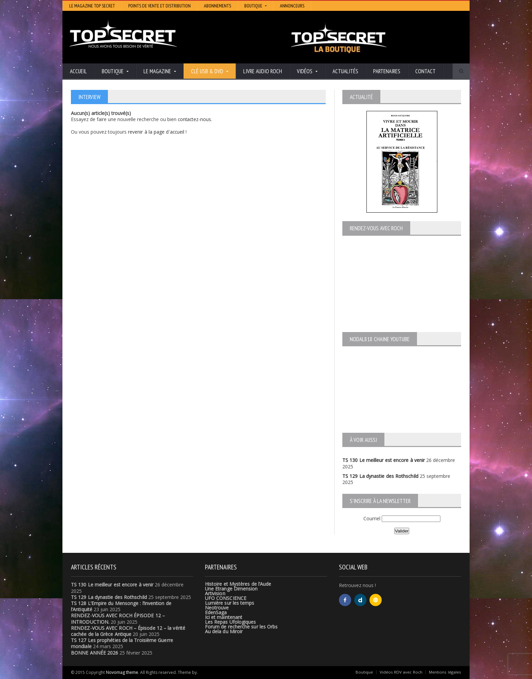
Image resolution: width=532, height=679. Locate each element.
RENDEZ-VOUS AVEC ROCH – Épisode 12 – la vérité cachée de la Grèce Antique (127, 631)
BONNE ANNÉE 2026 (94, 652)
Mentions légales (445, 672)
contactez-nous (195, 119)
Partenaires (386, 71)
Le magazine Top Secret (92, 6)
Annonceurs (292, 6)
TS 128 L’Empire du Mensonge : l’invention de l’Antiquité (131, 603)
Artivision (215, 593)
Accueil (78, 71)
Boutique (365, 672)
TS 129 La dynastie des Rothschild (379, 476)
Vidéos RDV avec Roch (401, 672)
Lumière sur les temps (229, 603)
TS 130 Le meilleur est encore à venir (383, 460)
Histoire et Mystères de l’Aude (237, 584)
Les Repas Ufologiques (230, 622)
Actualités (345, 71)
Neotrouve (217, 607)
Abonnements (217, 6)
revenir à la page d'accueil (156, 131)
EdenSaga (216, 612)
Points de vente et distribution (159, 6)
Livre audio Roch (262, 71)
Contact (425, 71)
